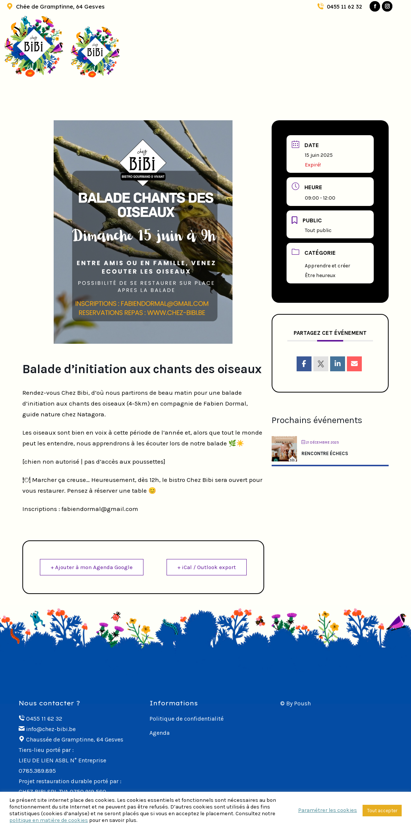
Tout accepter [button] (382, 810)
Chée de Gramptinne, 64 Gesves (55, 6)
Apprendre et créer (327, 266)
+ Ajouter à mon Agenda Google (92, 567)
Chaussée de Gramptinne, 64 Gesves (74, 739)
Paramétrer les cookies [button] (327, 810)
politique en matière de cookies (48, 820)
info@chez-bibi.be (51, 729)
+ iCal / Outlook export (206, 567)
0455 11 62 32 (339, 6)
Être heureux (320, 275)
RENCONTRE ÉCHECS (324, 453)
